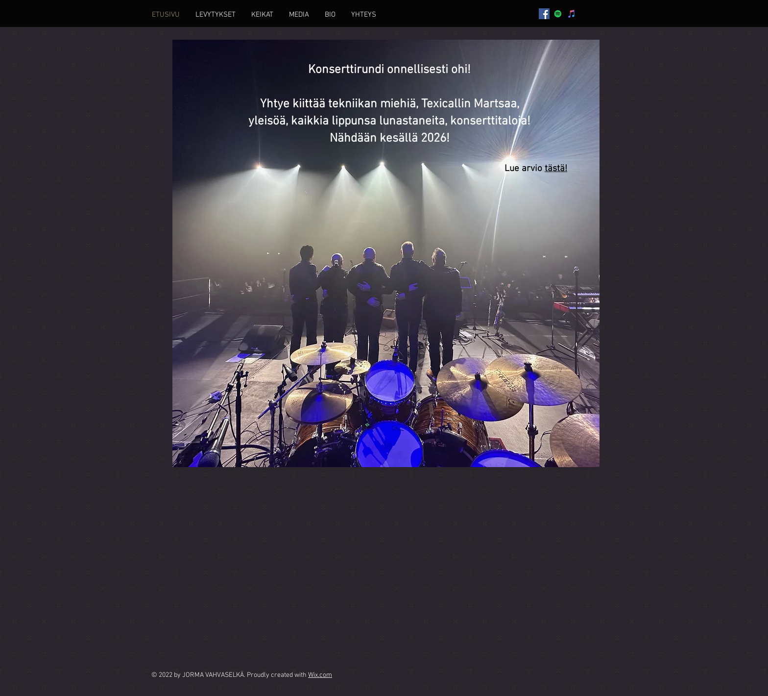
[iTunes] (571, 13)
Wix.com (320, 675)
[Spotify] (557, 13)
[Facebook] (544, 13)
